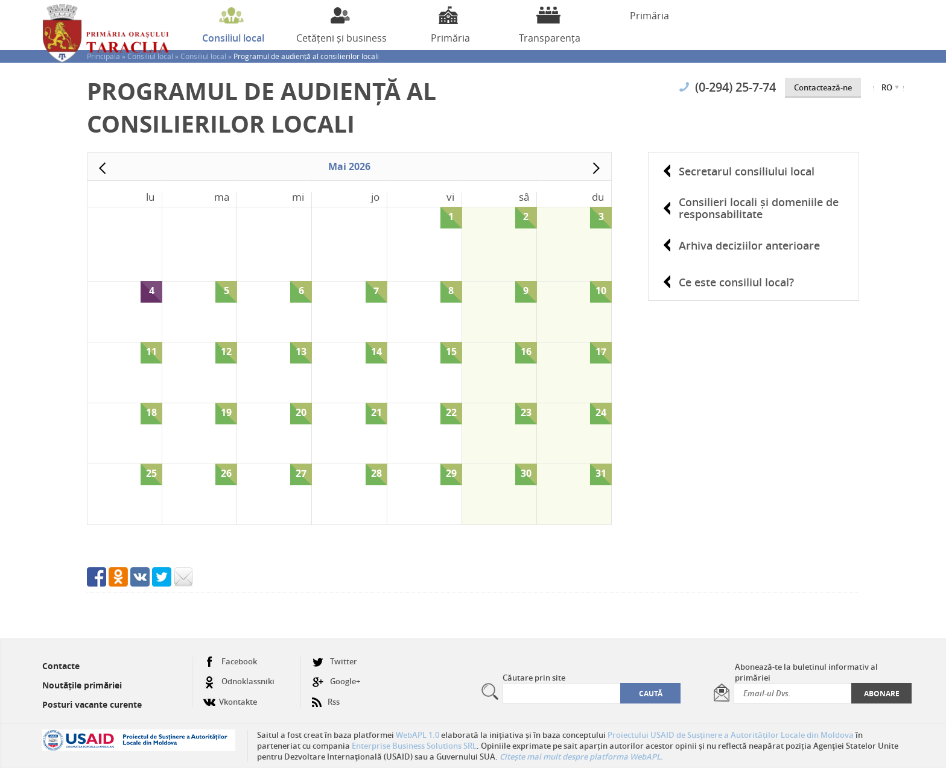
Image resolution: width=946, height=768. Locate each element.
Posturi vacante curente (92, 704)
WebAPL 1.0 (417, 734)
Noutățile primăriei (82, 685)
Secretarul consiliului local (746, 171)
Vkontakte (230, 697)
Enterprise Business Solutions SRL (414, 745)
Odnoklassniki (239, 681)
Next (596, 168)
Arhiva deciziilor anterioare (749, 245)
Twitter (334, 661)
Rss (326, 697)
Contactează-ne (823, 87)
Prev (102, 168)
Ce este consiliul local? (736, 282)
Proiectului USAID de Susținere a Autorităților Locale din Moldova (731, 734)
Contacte (61, 666)
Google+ (336, 681)
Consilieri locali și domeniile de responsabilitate (759, 208)
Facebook (230, 661)
